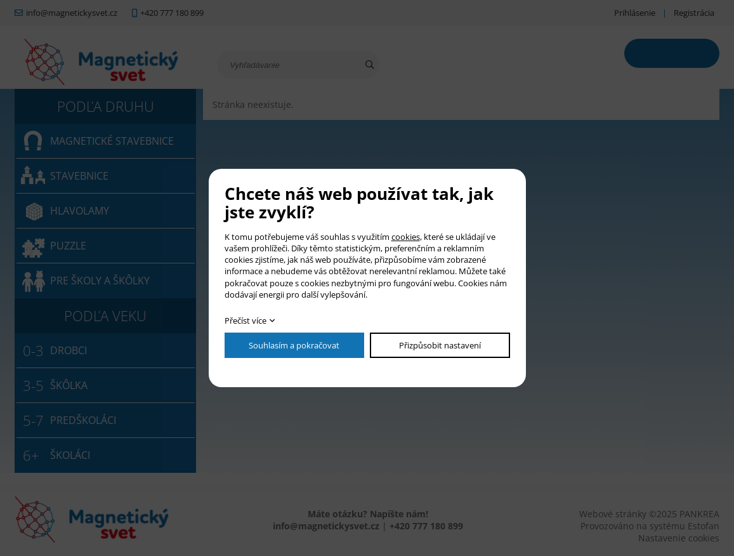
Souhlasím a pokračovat (294, 345)
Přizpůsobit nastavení (440, 345)
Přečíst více (245, 320)
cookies (405, 236)
